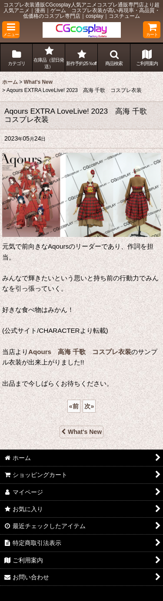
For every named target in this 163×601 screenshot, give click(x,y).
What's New (81, 431)
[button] (11, 29)
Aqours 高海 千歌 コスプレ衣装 (79, 351)
